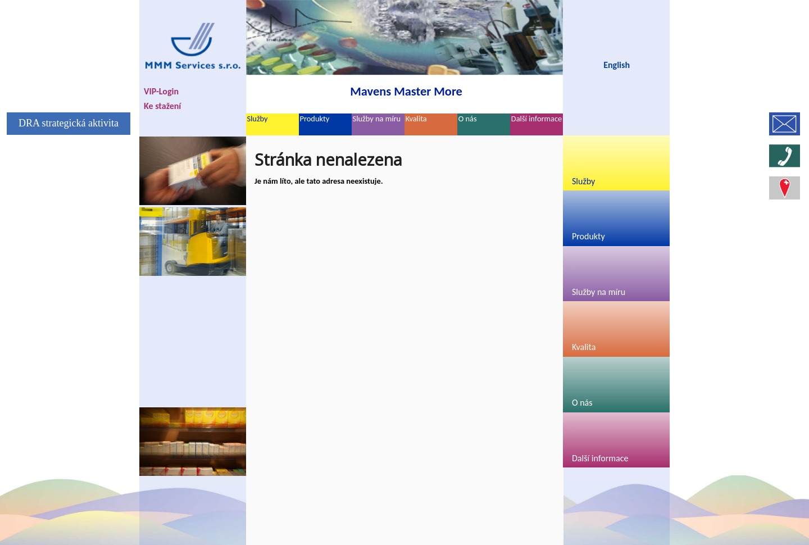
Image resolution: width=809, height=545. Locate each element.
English (616, 65)
